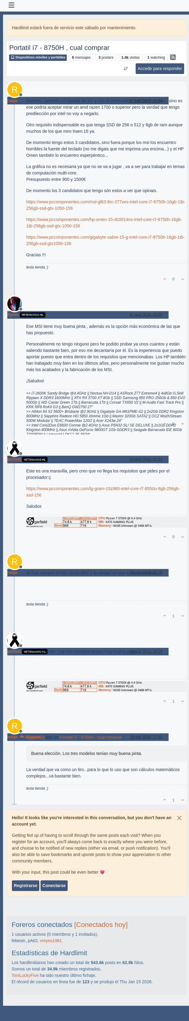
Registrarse (25, 885)
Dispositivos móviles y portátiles (38, 57)
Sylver (13, 315)
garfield (14, 459)
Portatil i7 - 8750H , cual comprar (90, 737)
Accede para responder (160, 68)
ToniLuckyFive (25, 975)
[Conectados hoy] (100, 924)
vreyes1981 (51, 940)
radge (12, 101)
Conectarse (54, 885)
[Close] (179, 818)
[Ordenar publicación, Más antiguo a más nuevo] (126, 69)
